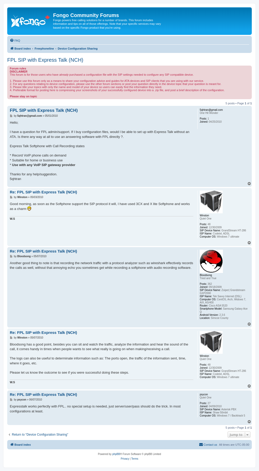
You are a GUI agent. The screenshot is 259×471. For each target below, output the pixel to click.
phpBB (116, 454)
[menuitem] (15, 40)
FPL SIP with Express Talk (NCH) (45, 60)
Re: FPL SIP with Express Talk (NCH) (43, 192)
